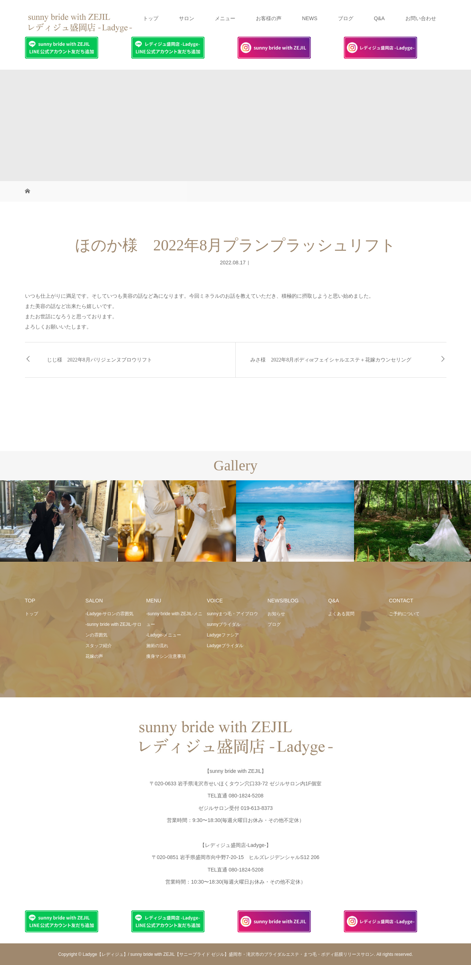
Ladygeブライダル (225, 645)
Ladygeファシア (223, 635)
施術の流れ (157, 645)
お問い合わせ (420, 18)
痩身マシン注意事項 (166, 656)
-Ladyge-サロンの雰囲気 (109, 613)
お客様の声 (269, 18)
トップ (150, 18)
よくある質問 (341, 613)
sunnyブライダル (223, 624)
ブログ (345, 18)
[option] (59, 521)
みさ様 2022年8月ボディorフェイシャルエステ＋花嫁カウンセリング (330, 360)
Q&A (379, 18)
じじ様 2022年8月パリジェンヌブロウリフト (99, 360)
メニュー (225, 18)
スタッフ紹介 (98, 645)
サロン (186, 18)
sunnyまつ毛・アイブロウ (232, 613)
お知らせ (276, 613)
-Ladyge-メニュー (163, 635)
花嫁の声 (94, 656)
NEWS (309, 18)
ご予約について (404, 613)
